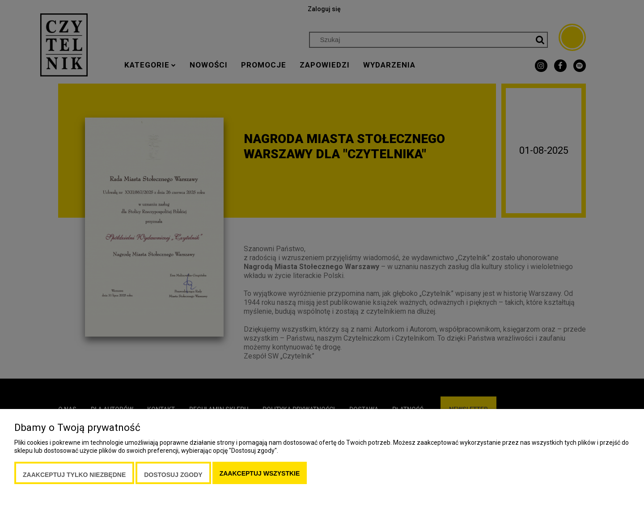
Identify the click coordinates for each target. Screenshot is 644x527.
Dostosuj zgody (173, 474)
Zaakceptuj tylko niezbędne (74, 474)
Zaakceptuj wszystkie (260, 473)
